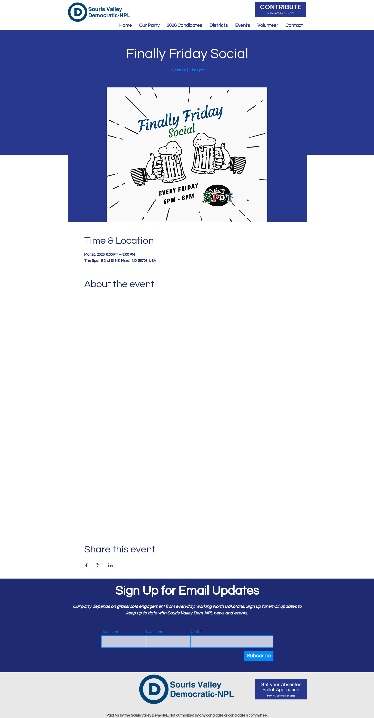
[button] (184, 25)
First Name (110, 631)
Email (195, 631)
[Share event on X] (98, 565)
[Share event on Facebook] (86, 565)
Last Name (154, 631)
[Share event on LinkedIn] (110, 565)
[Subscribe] (258, 656)
